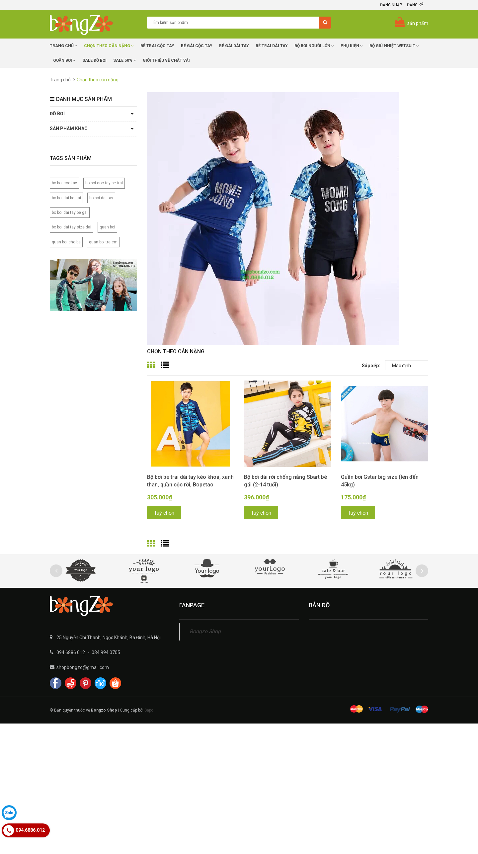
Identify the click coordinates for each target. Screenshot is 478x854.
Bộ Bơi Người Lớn (314, 45)
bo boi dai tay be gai (70, 212)
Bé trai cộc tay (157, 45)
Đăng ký (415, 5)
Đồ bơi (57, 113)
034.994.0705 (106, 652)
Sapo (148, 710)
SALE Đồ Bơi (94, 60)
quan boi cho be (66, 242)
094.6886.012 (70, 652)
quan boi (107, 227)
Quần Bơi (64, 60)
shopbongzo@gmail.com (82, 667)
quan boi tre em (103, 242)
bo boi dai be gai (66, 198)
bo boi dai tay (101, 198)
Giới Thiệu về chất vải (166, 60)
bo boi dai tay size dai (71, 227)
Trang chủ (63, 45)
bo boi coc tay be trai (104, 183)
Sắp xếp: (371, 365)
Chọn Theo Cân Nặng (109, 45)
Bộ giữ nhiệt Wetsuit (394, 45)
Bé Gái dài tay (234, 45)
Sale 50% (124, 60)
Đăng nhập (391, 5)
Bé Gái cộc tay (196, 45)
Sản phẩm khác (69, 128)
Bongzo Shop (205, 631)
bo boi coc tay (64, 183)
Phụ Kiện (352, 45)
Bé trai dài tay (272, 45)
